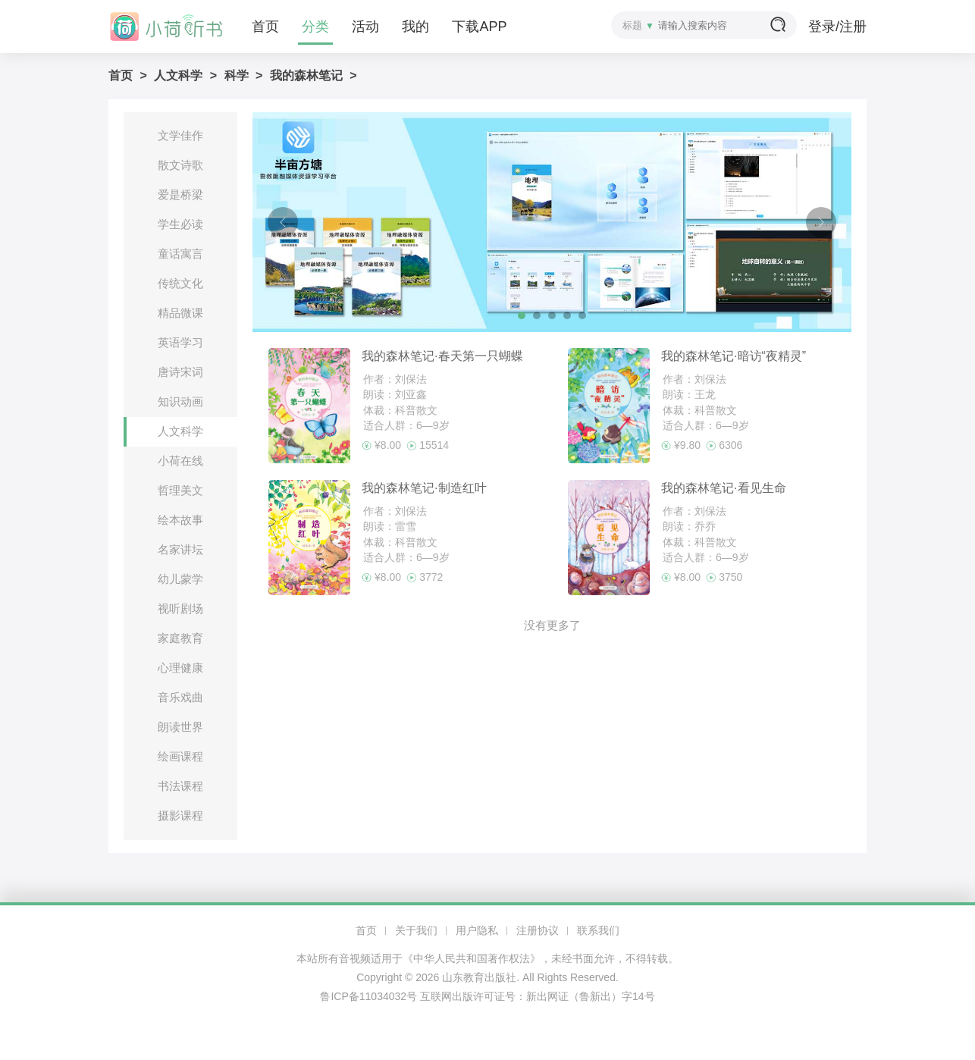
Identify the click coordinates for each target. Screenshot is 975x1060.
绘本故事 (180, 519)
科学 (236, 75)
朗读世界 (180, 726)
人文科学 (178, 75)
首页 (265, 26)
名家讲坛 (180, 549)
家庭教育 (180, 638)
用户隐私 (477, 930)
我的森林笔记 (306, 75)
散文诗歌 (180, 164)
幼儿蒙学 (180, 578)
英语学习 (180, 342)
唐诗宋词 (180, 371)
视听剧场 (180, 608)
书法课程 (180, 785)
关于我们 (416, 930)
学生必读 (180, 224)
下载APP (479, 26)
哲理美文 (180, 490)
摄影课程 (180, 815)
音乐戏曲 (180, 697)
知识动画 (180, 401)
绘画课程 (180, 756)
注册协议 (537, 930)
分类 (315, 26)
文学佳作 (180, 135)
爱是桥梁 (180, 194)
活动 (365, 26)
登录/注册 (837, 26)
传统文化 (180, 283)
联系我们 (598, 930)
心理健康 (180, 667)
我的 (415, 26)
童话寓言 (180, 253)
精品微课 (180, 312)
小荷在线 (180, 460)
